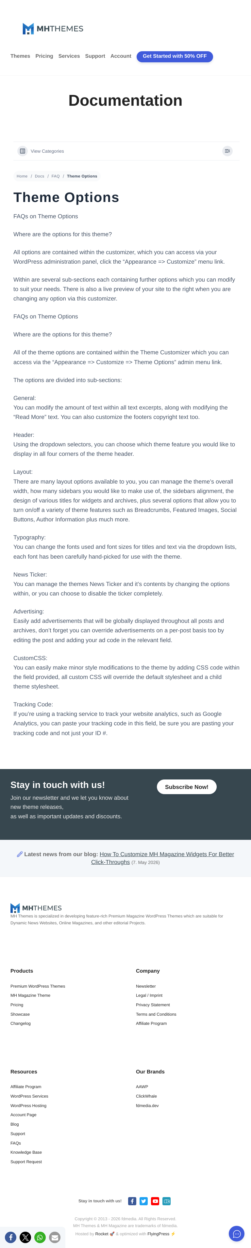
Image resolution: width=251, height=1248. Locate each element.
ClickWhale (146, 1096)
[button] (10, 1237)
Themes (20, 56)
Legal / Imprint (149, 995)
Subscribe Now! (187, 787)
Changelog (20, 1023)
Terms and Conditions (156, 1014)
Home (22, 176)
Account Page (23, 1114)
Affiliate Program (151, 1023)
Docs (39, 176)
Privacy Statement (153, 1004)
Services (69, 56)
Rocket (102, 1233)
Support (95, 56)
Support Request (26, 1161)
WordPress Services (29, 1096)
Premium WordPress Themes (37, 986)
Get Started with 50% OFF (175, 56)
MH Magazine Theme (30, 995)
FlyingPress (158, 1233)
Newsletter (146, 986)
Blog (14, 1124)
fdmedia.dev (147, 1105)
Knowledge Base (26, 1152)
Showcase (20, 1014)
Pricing (44, 56)
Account (120, 56)
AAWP (142, 1086)
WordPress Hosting (28, 1105)
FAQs (15, 1143)
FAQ (56, 176)
